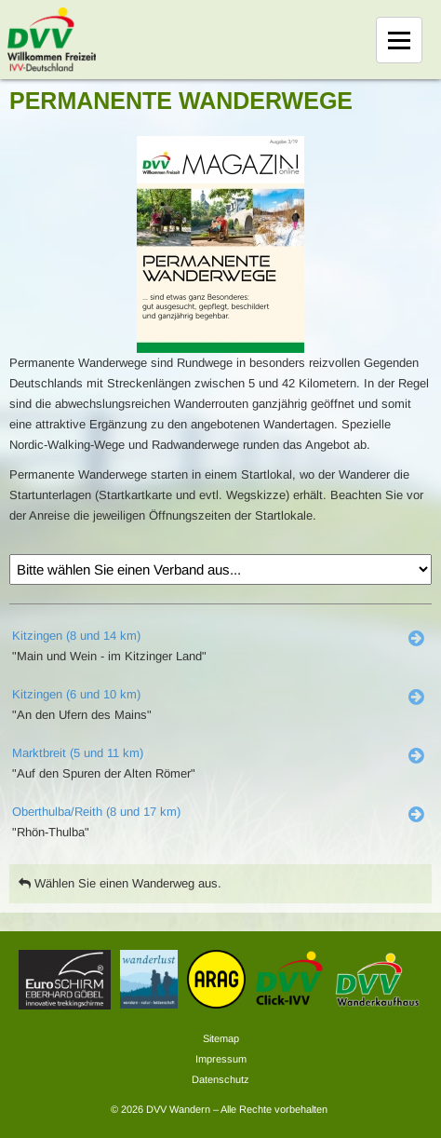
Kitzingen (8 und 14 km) (76, 636)
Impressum (221, 1058)
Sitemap (221, 1038)
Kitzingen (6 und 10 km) (76, 694)
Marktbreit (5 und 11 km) (77, 753)
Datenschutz (220, 1079)
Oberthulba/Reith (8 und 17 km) (96, 812)
